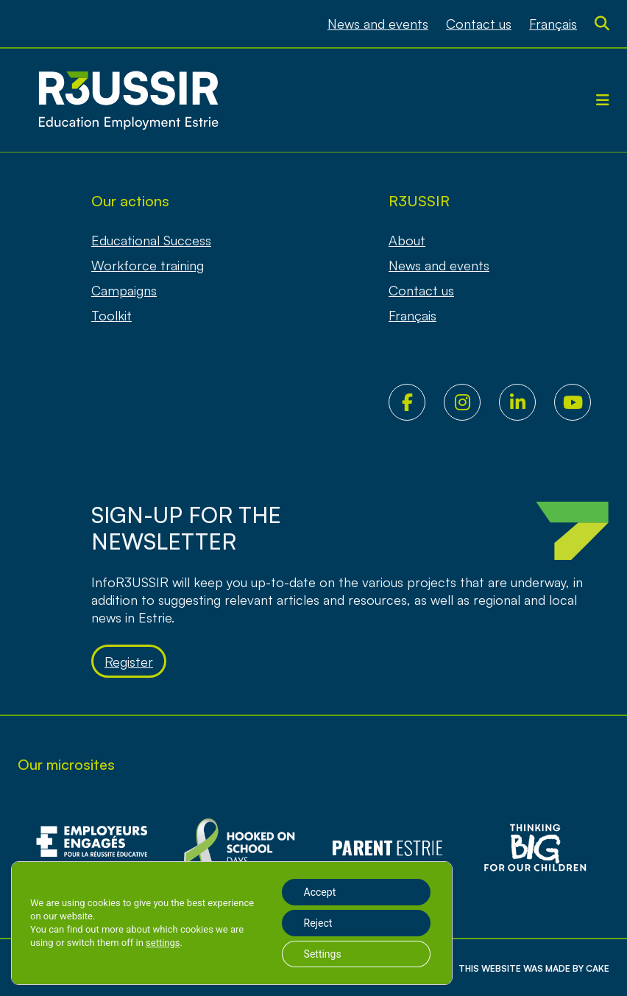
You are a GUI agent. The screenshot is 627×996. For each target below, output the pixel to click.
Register (128, 661)
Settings (322, 954)
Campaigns (124, 290)
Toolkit (111, 315)
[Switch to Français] (553, 23)
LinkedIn (526, 402)
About (407, 240)
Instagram (471, 402)
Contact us (478, 23)
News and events (377, 23)
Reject (318, 923)
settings (163, 942)
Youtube (581, 402)
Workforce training (147, 265)
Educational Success (151, 240)
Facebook (416, 402)
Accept (320, 892)
